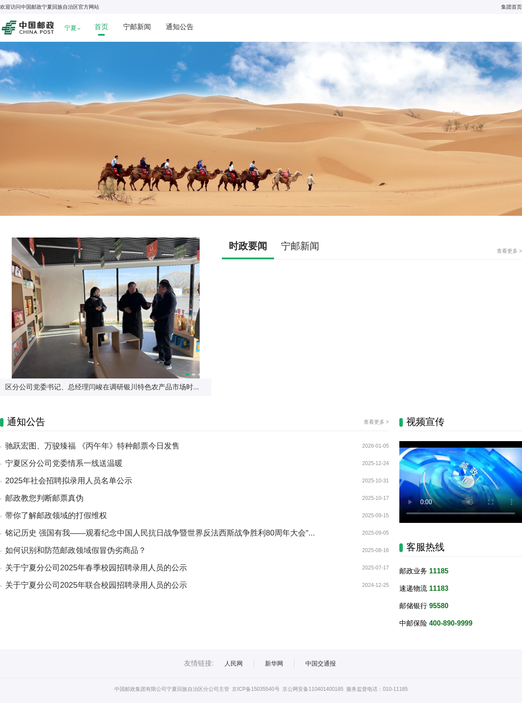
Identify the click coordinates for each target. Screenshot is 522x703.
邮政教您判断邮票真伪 (44, 498)
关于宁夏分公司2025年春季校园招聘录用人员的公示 (96, 567)
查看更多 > (509, 251)
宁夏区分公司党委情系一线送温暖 (64, 463)
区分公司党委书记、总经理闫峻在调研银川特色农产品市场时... (102, 387)
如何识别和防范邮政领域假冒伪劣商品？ (75, 550)
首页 (101, 26)
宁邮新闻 (137, 26)
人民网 (233, 663)
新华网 (274, 663)
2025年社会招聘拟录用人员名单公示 (68, 480)
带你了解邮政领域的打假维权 (56, 515)
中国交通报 (320, 663)
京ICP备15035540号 (255, 689)
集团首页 (511, 7)
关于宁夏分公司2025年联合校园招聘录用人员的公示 (96, 585)
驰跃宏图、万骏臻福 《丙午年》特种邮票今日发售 (92, 446)
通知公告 (180, 26)
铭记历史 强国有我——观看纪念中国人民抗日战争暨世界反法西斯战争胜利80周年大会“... (160, 533)
